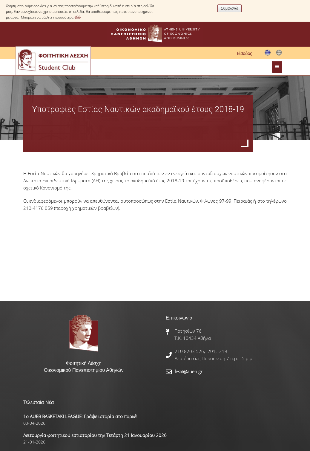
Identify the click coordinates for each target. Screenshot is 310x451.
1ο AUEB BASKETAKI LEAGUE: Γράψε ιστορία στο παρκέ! (80, 416)
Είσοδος (244, 53)
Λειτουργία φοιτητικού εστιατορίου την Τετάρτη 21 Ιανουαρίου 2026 (95, 435)
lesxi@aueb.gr (188, 371)
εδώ (77, 17)
